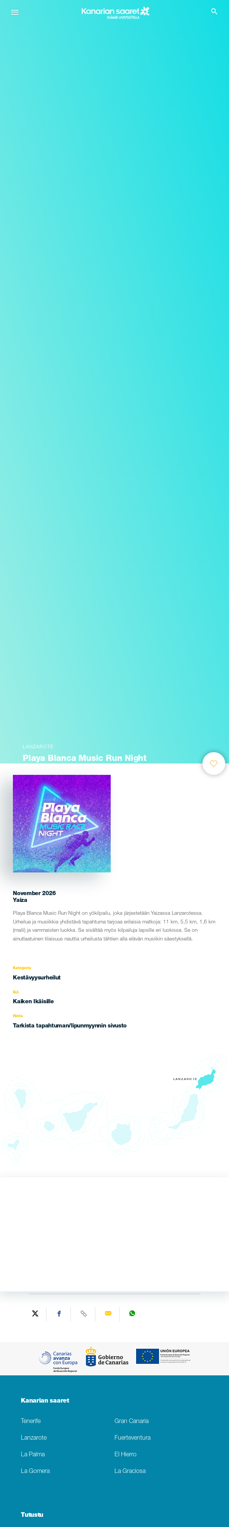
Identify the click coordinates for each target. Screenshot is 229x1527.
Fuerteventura (132, 1438)
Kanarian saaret (45, 1401)
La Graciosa (130, 1471)
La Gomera (35, 1471)
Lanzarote (34, 1438)
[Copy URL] (83, 1314)
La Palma (33, 1455)
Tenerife (31, 1421)
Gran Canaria (131, 1421)
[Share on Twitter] (35, 1314)
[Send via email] (108, 1314)
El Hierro (125, 1455)
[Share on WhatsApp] (132, 1314)
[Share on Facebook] (59, 1314)
